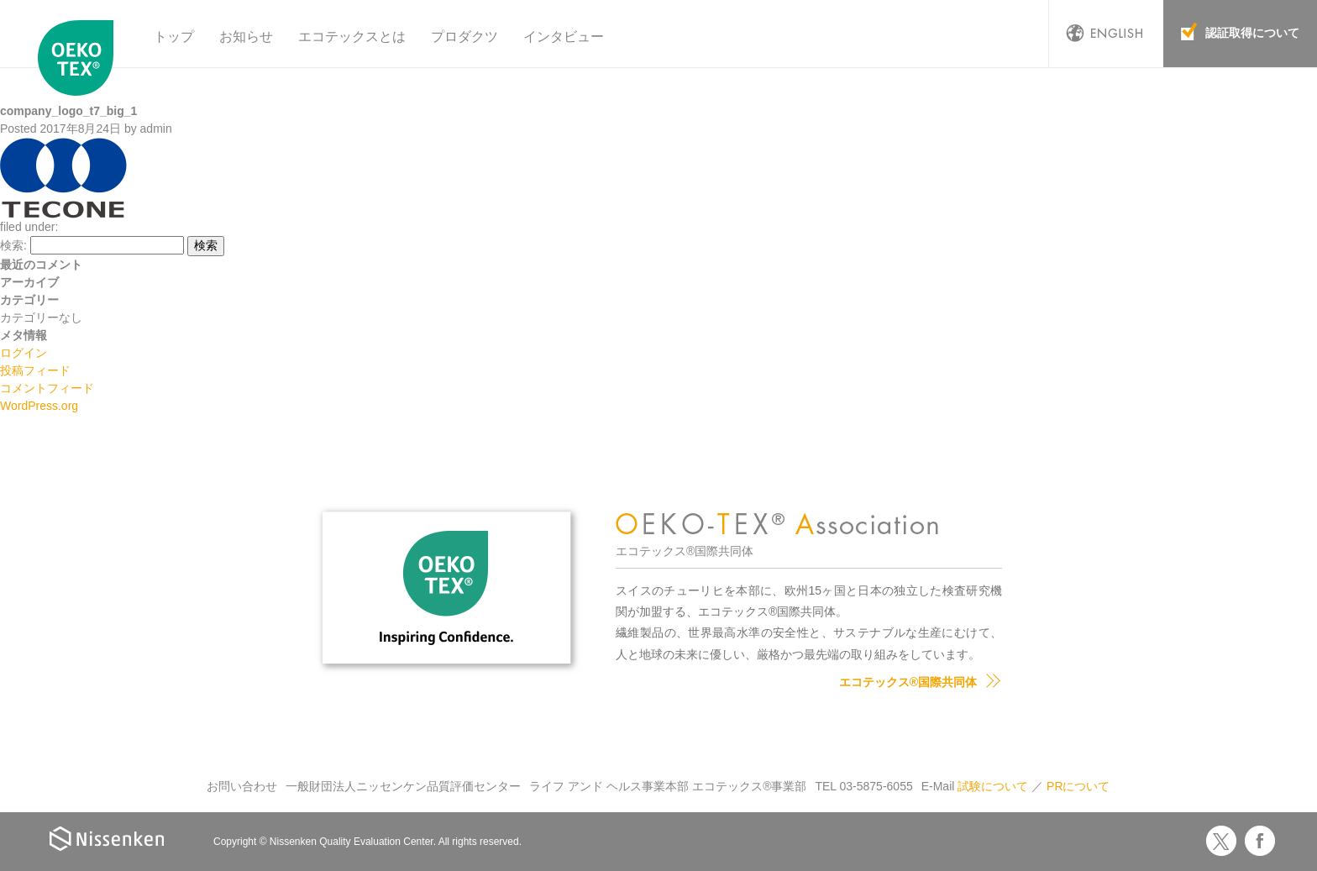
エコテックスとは (352, 36)
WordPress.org (39, 405)
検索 (206, 245)
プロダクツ (464, 36)
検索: (13, 245)
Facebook (1260, 841)
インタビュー (563, 36)
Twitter (1221, 841)
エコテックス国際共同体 (80, 58)
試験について (993, 786)
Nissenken (106, 839)
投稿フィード (35, 370)
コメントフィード (47, 388)
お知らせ (246, 36)
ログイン (23, 352)
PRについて (1078, 786)
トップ (174, 36)
